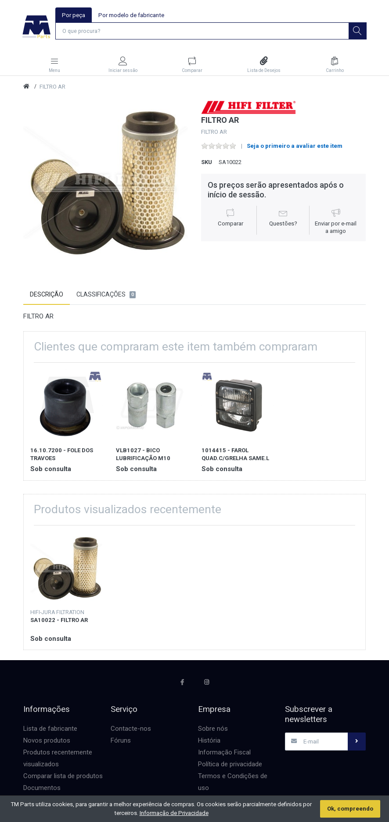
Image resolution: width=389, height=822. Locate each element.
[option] (105, 183)
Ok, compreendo (350, 808)
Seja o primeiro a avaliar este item (294, 146)
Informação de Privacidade (174, 813)
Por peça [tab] (74, 15)
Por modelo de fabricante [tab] (132, 15)
